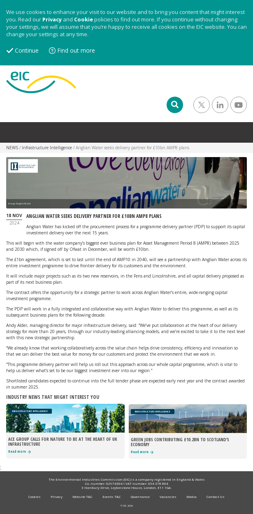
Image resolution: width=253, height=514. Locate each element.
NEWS (12, 147)
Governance (140, 496)
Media (191, 496)
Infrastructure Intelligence (47, 147)
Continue (27, 50)
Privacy (52, 19)
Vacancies (168, 496)
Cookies (34, 496)
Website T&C (82, 496)
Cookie (83, 19)
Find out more (76, 50)
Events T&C (111, 496)
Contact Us (216, 496)
